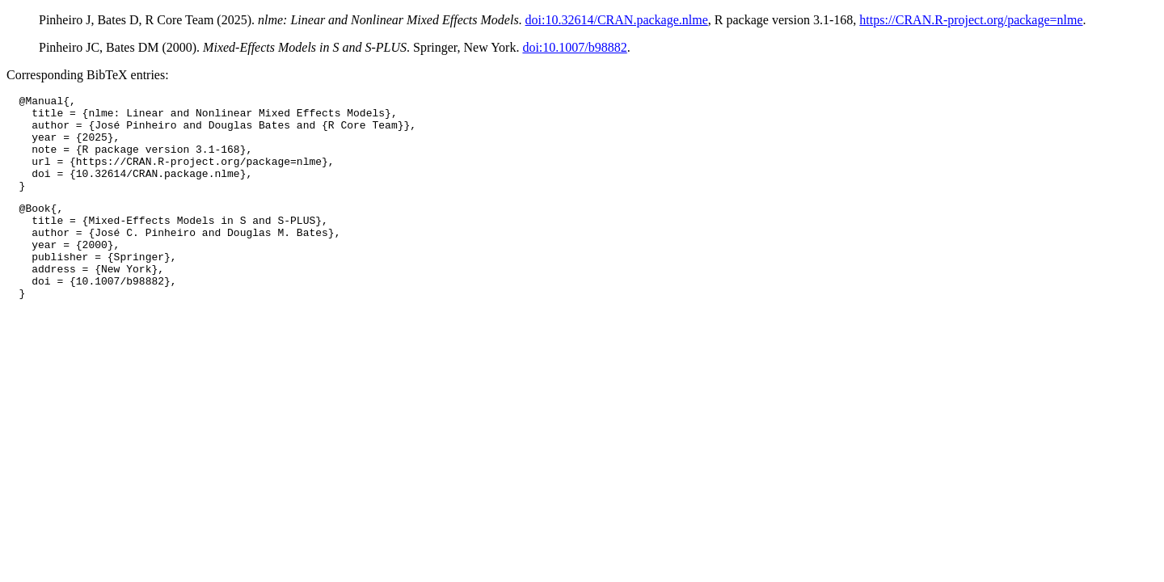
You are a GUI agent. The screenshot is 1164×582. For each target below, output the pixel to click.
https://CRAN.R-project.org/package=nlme (970, 20)
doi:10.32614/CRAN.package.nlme (616, 20)
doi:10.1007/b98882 (574, 47)
